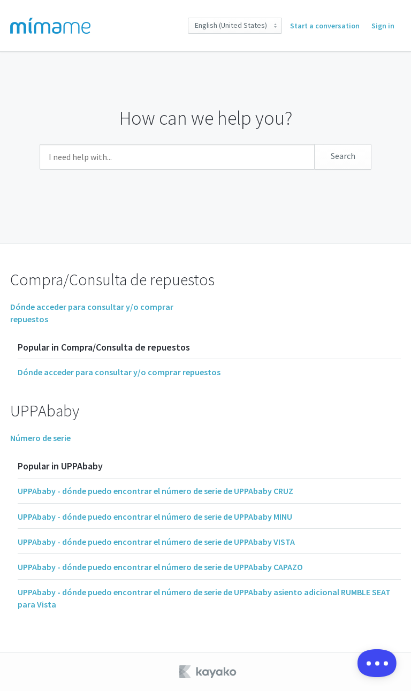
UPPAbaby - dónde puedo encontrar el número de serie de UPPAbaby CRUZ (155, 490)
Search (343, 155)
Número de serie (40, 437)
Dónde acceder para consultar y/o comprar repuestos (119, 372)
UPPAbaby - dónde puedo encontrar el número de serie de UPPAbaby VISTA (156, 541)
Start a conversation (325, 26)
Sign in (382, 26)
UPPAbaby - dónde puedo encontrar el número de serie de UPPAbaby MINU (155, 516)
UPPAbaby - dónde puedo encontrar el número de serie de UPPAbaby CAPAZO (160, 566)
